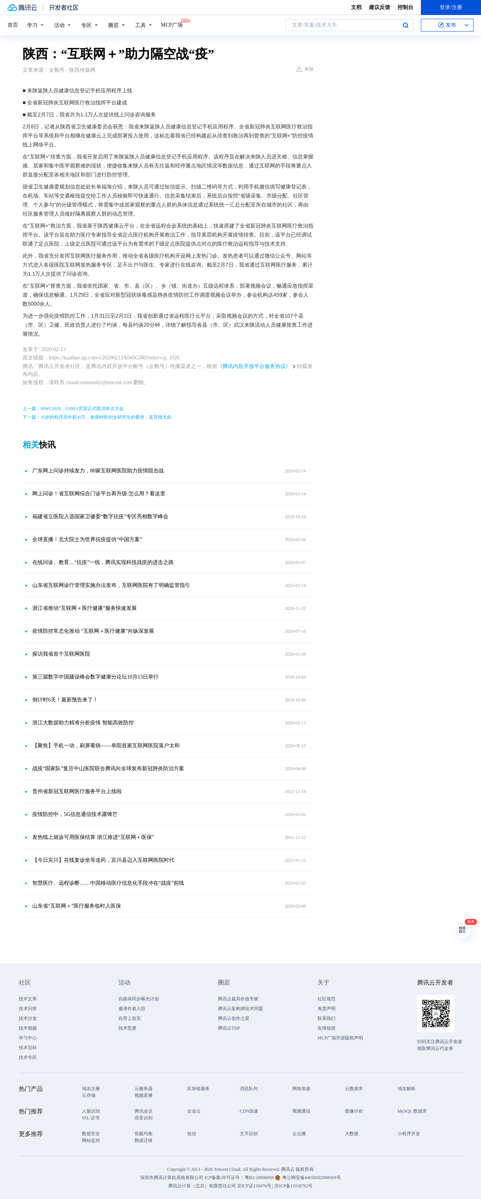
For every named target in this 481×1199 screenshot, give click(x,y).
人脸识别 (91, 1111)
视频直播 (144, 1095)
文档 (356, 7)
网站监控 (91, 1140)
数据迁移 (144, 1140)
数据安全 (91, 1133)
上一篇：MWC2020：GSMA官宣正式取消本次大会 (73, 408)
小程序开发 (409, 1133)
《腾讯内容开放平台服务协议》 (254, 366)
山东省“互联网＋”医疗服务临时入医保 (76, 906)
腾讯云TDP (229, 1028)
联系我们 (327, 1018)
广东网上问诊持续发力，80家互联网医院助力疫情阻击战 (98, 471)
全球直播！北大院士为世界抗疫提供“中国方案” (87, 539)
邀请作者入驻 (131, 1008)
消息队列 (249, 1088)
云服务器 (144, 1088)
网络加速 (301, 1088)
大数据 (351, 1133)
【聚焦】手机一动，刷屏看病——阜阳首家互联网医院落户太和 (106, 745)
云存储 (88, 1095)
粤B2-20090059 (260, 1177)
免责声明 (327, 1008)
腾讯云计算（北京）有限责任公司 (202, 1185)
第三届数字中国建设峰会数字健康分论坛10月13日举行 (95, 677)
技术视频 (28, 1028)
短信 (191, 1133)
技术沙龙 (28, 1018)
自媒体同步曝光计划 (138, 998)
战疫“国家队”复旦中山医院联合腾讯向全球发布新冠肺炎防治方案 (108, 768)
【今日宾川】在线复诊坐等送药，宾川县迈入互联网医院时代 (103, 860)
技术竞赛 (127, 1028)
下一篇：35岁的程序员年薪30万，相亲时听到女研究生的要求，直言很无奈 (97, 417)
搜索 (405, 25)
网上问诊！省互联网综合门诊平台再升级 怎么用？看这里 (98, 493)
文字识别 (249, 1133)
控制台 (405, 7)
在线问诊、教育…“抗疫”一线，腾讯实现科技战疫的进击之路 (103, 562)
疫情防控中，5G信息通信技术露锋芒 (75, 814)
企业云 (194, 1111)
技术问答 (28, 1008)
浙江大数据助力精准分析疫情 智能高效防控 (83, 722)
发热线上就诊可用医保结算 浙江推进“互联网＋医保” (93, 837)
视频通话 (301, 1111)
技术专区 (28, 1057)
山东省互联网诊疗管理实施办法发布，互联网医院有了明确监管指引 (111, 585)
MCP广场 (172, 24)
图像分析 (354, 1111)
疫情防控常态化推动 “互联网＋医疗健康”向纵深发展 (93, 631)
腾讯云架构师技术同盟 (240, 1008)
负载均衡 (144, 1133)
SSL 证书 (91, 1118)
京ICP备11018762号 (293, 1185)
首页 (13, 25)
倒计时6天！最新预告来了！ (65, 700)
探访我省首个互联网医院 (61, 654)
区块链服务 (198, 1088)
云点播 (299, 1133)
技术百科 (28, 1047)
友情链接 (327, 1028)
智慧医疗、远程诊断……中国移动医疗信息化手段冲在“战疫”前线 (108, 883)
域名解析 (407, 1088)
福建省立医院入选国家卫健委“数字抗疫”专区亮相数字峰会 (100, 516)
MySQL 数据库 (412, 1111)
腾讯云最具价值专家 (238, 998)
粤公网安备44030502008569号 (311, 1177)
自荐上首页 (129, 1018)
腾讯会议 (144, 1111)
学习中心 (28, 1038)
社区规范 (327, 998)
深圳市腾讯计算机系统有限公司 (171, 1177)
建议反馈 (379, 7)
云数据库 (354, 1088)
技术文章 (28, 998)
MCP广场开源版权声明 (340, 1038)
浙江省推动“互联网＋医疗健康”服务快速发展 (84, 608)
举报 (304, 69)
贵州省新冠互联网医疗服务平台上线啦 (77, 791)
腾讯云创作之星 (234, 1018)
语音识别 (144, 1118)
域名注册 (91, 1088)
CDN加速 (249, 1111)
